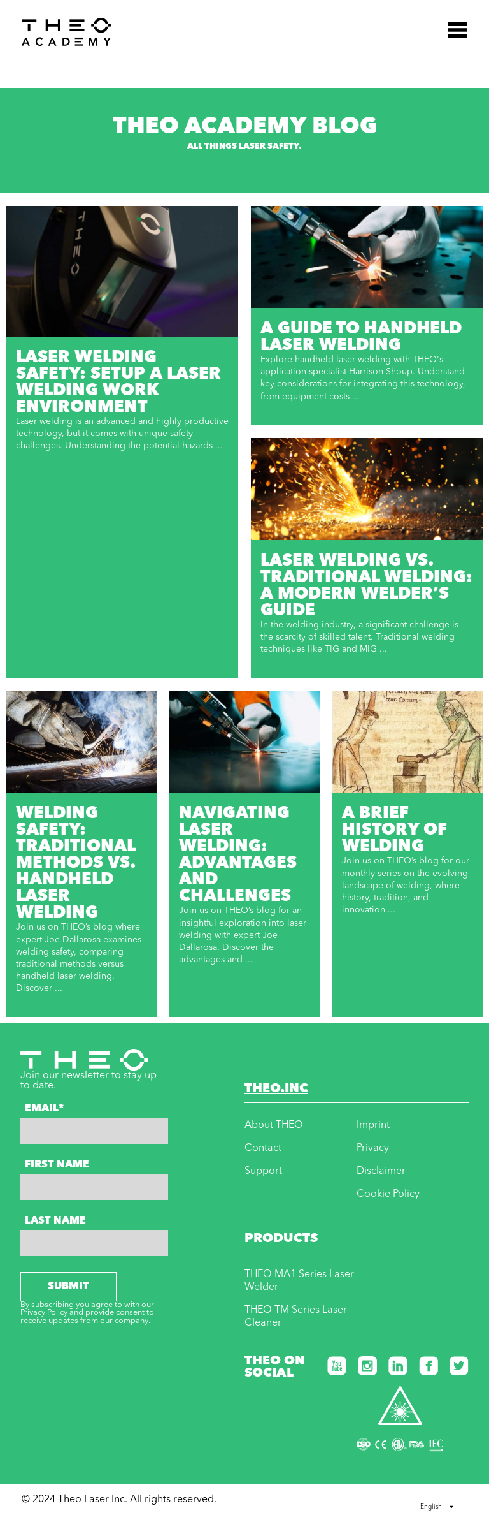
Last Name (55, 1221)
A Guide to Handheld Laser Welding (361, 337)
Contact (262, 1148)
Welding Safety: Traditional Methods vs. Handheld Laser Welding (75, 863)
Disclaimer (381, 1171)
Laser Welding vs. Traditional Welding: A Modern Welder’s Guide (366, 586)
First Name (57, 1165)
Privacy (373, 1148)
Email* (44, 1109)
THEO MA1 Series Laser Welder (299, 1280)
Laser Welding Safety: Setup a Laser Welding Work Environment (118, 382)
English (437, 1506)
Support (263, 1171)
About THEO (273, 1125)
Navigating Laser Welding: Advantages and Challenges (238, 855)
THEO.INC (276, 1089)
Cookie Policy (388, 1194)
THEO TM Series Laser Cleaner (295, 1316)
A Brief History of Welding (394, 830)
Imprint (373, 1125)
